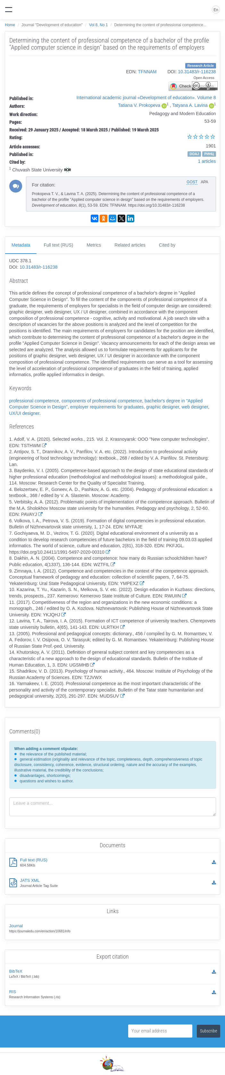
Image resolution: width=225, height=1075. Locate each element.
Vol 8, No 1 (98, 25)
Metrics (94, 245)
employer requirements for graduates (107, 406)
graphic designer (162, 406)
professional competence (34, 400)
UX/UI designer (24, 413)
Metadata (21, 245)
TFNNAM (147, 71)
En (215, 10)
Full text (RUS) (58, 245)
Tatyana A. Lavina (190, 105)
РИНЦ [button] (209, 154)
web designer (195, 406)
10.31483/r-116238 (197, 71)
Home (10, 25)
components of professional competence (102, 400)
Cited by (167, 245)
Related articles (130, 245)
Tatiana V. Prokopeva (139, 105)
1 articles (207, 161)
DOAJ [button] (194, 154)
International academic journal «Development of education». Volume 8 (146, 97)
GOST (192, 182)
